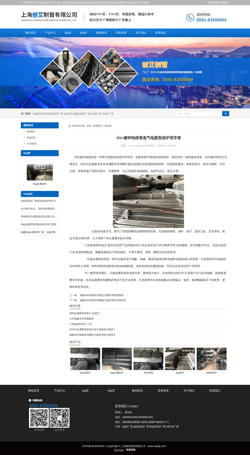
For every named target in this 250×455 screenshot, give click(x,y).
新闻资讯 (101, 32)
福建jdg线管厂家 (81, 113)
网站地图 (213, 2)
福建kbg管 (87, 2)
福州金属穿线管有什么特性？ (85, 313)
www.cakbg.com (136, 145)
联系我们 (224, 2)
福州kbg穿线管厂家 (52, 113)
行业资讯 (32, 143)
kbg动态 (31, 137)
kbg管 (83, 32)
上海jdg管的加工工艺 (80, 324)
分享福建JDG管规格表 (81, 318)
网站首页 (30, 32)
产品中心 (50, 32)
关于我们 (141, 32)
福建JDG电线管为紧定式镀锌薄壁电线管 (101, 295)
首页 (89, 126)
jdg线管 (68, 113)
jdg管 (68, 32)
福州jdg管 (76, 2)
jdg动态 (31, 131)
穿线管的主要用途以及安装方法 (38, 216)
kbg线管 (37, 113)
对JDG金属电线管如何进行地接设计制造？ (92, 329)
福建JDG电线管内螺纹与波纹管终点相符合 (102, 300)
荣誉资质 (121, 32)
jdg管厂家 (48, 2)
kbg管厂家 (59, 2)
